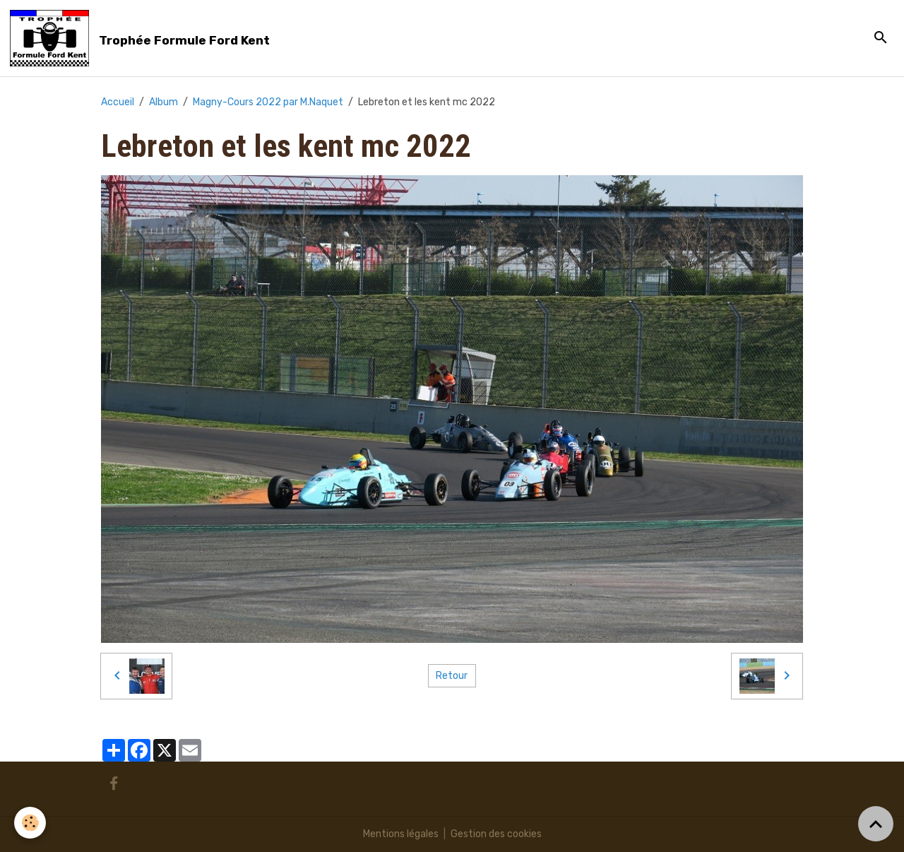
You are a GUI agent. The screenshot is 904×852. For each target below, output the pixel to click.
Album (163, 102)
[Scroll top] (875, 823)
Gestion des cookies (496, 834)
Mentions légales (401, 834)
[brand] (142, 38)
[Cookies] (30, 823)
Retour (452, 676)
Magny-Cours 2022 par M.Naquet (268, 102)
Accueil (117, 102)
